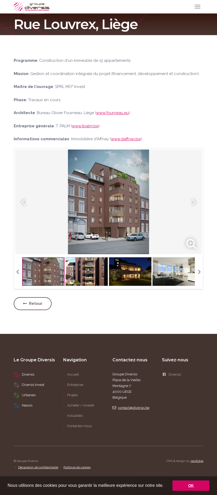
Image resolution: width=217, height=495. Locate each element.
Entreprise (75, 385)
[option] (108, 202)
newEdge (196, 461)
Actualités (75, 416)
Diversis (171, 374)
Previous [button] (23, 201)
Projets (72, 395)
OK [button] (191, 485)
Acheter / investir (81, 405)
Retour (32, 303)
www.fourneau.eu (112, 112)
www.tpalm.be (85, 126)
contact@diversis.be (130, 408)
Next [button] (194, 201)
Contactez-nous (79, 426)
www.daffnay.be (126, 139)
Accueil (73, 374)
